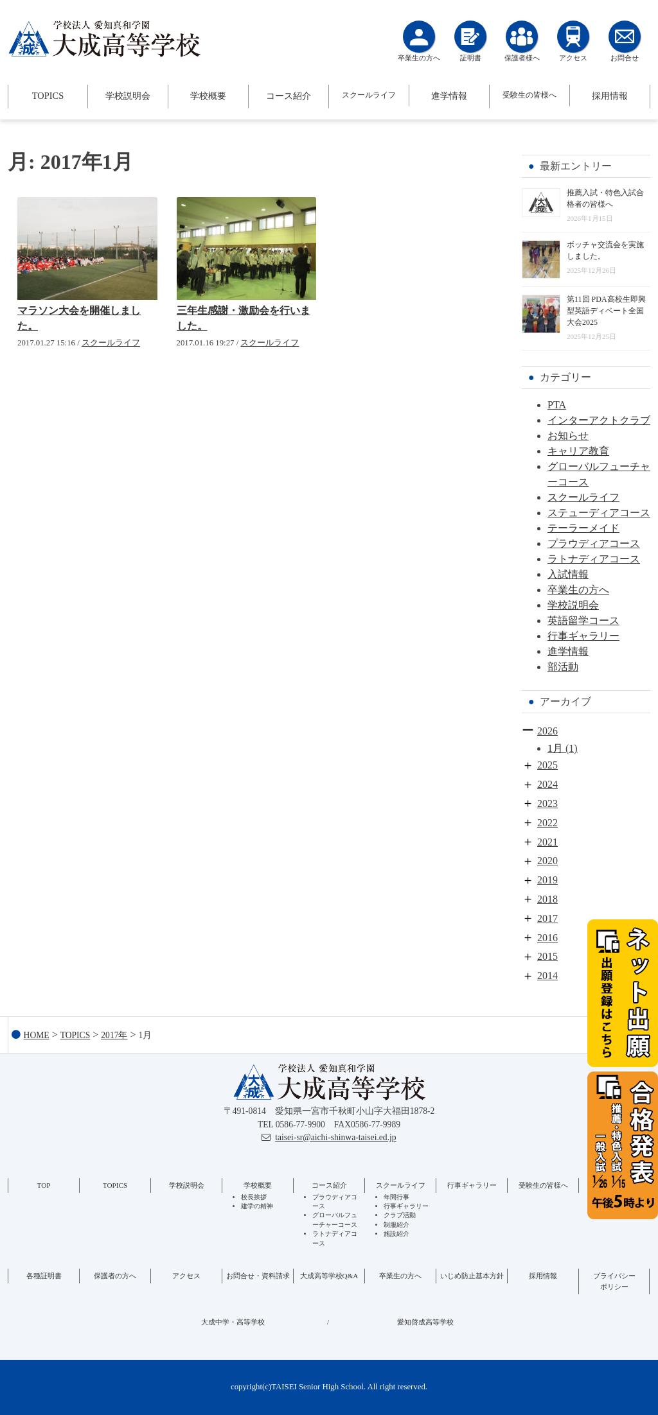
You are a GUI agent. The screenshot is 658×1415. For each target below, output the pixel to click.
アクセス (186, 1276)
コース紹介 (288, 96)
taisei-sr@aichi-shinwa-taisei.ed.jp (335, 1137)
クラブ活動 (400, 1215)
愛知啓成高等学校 (425, 1322)
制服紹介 (396, 1224)
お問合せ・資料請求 (258, 1276)
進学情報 (449, 96)
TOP (44, 1185)
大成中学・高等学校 (233, 1322)
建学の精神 (257, 1206)
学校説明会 (127, 96)
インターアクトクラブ (598, 420)
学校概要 (208, 96)
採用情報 (610, 96)
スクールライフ (369, 95)
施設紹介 (396, 1233)
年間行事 (396, 1197)
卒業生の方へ (578, 589)
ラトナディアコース (593, 558)
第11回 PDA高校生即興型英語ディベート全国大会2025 (606, 311)
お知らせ (568, 435)
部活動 (562, 666)
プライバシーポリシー (614, 1281)
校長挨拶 (254, 1197)
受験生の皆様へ (529, 95)
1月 (555, 748)
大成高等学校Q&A (329, 1276)
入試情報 (568, 574)
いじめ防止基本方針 (472, 1276)
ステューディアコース (598, 512)
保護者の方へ (115, 1276)
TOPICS (48, 96)
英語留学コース (583, 620)
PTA (556, 404)
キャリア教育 (578, 451)
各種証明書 (44, 1276)
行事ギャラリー (583, 635)
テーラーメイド (583, 528)
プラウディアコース (593, 543)
